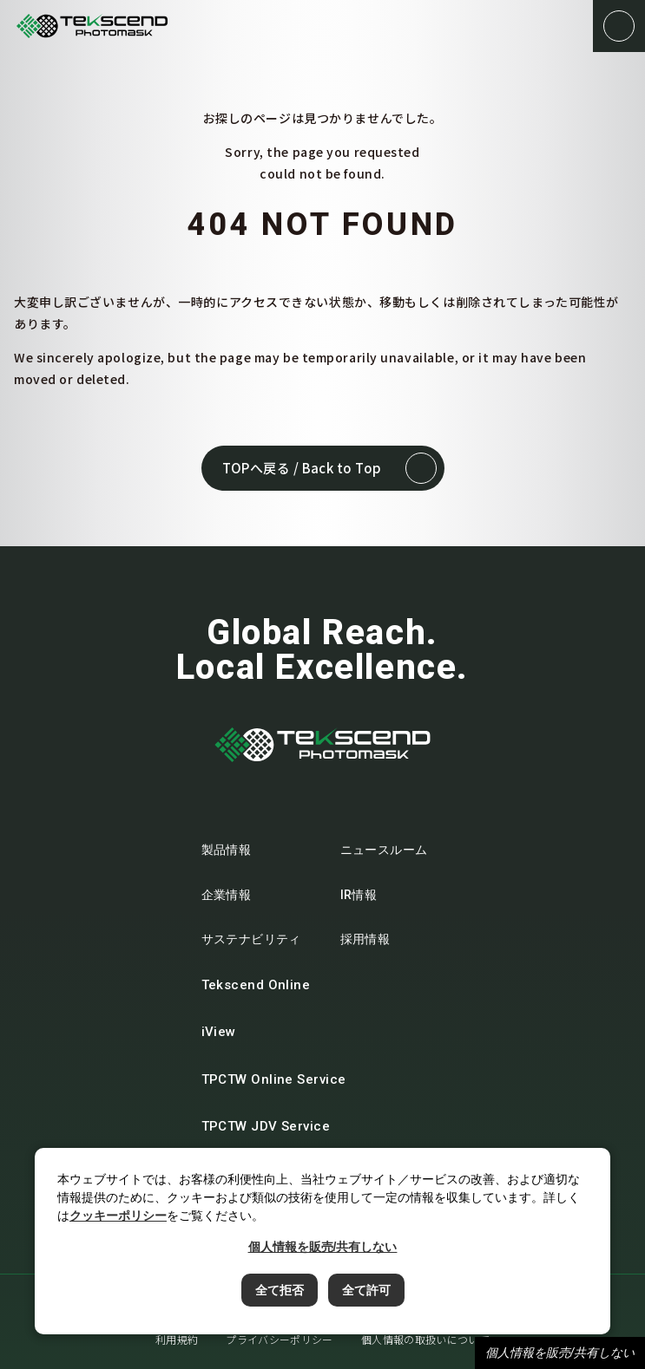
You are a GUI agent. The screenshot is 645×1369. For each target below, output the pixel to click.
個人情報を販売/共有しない (560, 1352)
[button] (619, 26)
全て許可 (366, 1290)
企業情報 (226, 895)
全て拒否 (279, 1290)
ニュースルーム (384, 850)
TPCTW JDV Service (276, 1126)
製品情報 (226, 850)
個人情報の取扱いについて (425, 1339)
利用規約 (176, 1339)
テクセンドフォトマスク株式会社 (92, 26)
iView (229, 1031)
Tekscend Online (266, 985)
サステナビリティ (251, 939)
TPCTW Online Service (284, 1079)
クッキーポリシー (118, 1215)
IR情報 (359, 895)
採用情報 (365, 939)
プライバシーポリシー (279, 1339)
